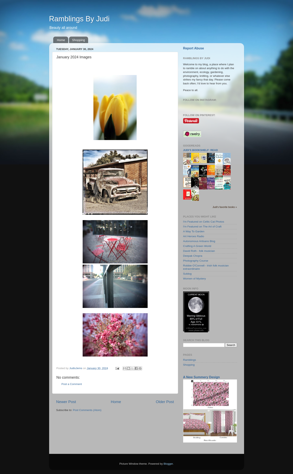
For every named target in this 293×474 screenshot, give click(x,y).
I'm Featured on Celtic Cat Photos (203, 221)
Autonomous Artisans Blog (199, 241)
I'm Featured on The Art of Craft (202, 226)
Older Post (165, 402)
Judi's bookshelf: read (200, 150)
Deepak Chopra (192, 255)
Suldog (187, 273)
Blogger (168, 463)
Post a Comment (72, 384)
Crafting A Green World (197, 246)
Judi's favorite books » (225, 207)
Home (61, 40)
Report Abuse (193, 48)
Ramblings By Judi (79, 19)
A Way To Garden (193, 231)
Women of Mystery (194, 278)
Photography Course (195, 260)
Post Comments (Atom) (87, 410)
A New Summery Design (201, 377)
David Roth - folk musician (199, 250)
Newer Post (66, 402)
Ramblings (189, 359)
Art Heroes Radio (193, 236)
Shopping (78, 40)
